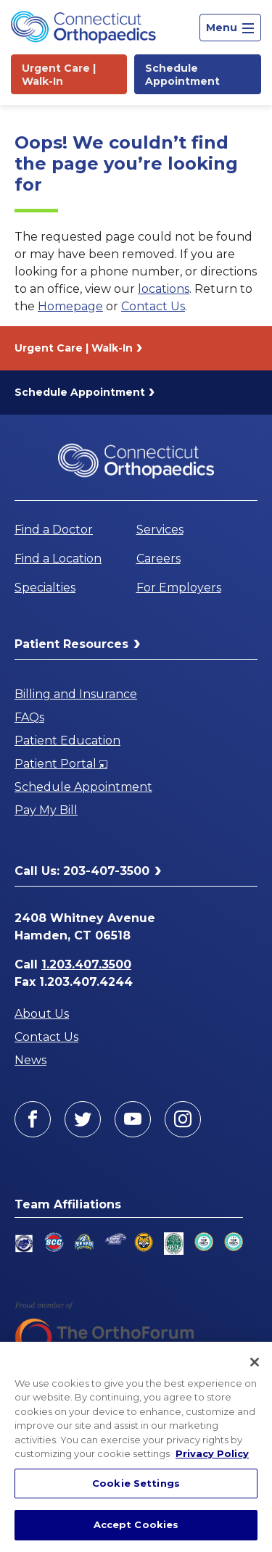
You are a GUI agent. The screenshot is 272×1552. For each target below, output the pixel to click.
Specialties (45, 587)
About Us (42, 1014)
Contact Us (153, 306)
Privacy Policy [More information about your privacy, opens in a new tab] (212, 1453)
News (30, 1060)
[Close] (255, 1362)
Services (160, 529)
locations (163, 289)
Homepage (70, 306)
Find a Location (58, 558)
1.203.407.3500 (86, 964)
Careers (158, 558)
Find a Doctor (54, 529)
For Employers (178, 587)
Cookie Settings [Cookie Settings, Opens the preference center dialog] (136, 1483)
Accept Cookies (136, 1524)
